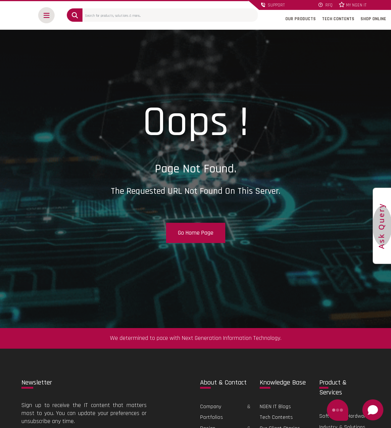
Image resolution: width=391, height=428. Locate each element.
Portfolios (211, 417)
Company (210, 406)
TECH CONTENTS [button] (338, 19)
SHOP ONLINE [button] (373, 19)
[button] (46, 15)
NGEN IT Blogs (275, 406)
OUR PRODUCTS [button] (300, 19)
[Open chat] (372, 409)
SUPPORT (273, 5)
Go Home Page (195, 233)
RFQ (325, 5)
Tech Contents (276, 417)
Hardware (358, 416)
